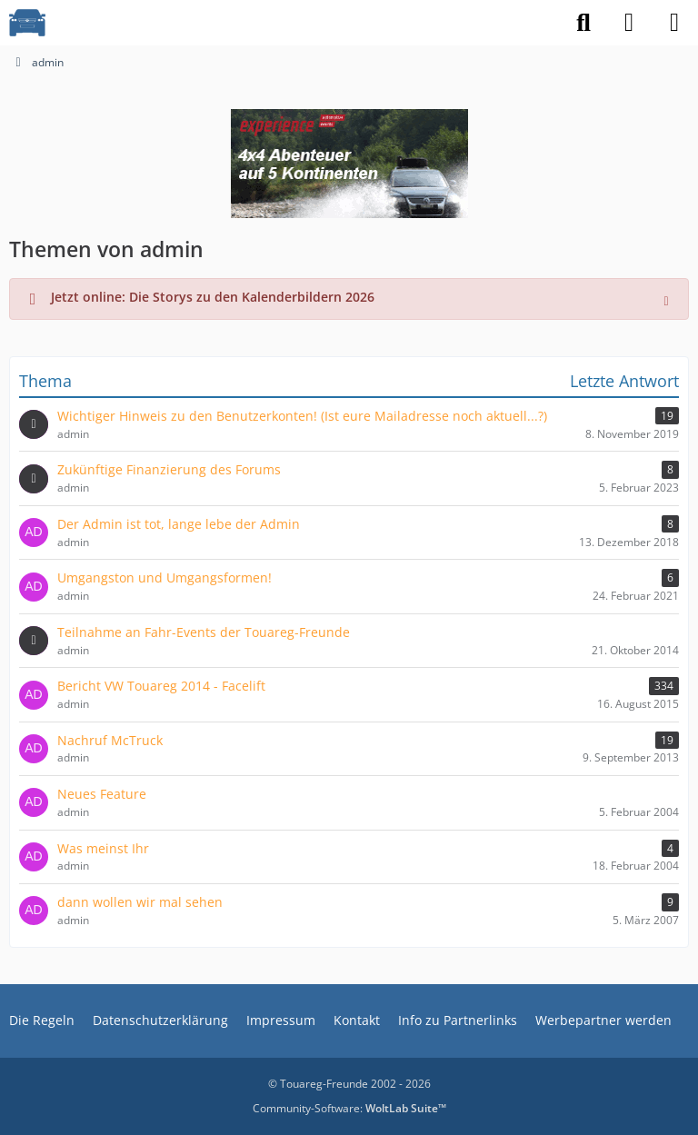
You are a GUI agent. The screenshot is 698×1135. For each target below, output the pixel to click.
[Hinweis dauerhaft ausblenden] (668, 299)
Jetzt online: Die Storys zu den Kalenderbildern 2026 (212, 296)
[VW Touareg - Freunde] (27, 23)
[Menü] (674, 23)
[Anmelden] (629, 22)
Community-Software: (349, 1108)
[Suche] (583, 23)
